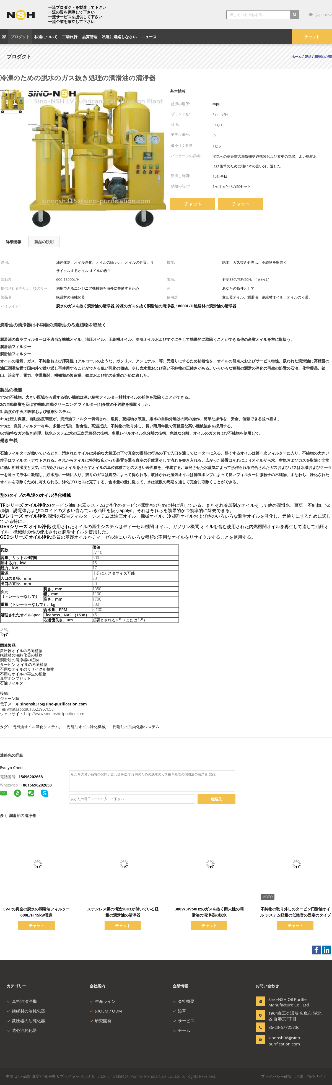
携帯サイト (316, 1076)
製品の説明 (44, 241)
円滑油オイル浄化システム (35, 726)
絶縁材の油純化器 (26, 1011)
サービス (183, 1020)
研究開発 (100, 1020)
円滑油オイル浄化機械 (86, 726)
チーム (181, 1030)
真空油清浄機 (22, 1001)
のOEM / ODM (106, 1011)
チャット (312, 36)
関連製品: (8, 645)
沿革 (179, 1011)
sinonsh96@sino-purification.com (284, 1041)
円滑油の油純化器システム (136, 726)
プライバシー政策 (276, 1076)
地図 (299, 1076)
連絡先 (216, 798)
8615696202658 (37, 785)
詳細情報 (13, 241)
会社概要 (183, 1001)
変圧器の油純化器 (26, 1020)
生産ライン (103, 1001)
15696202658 (31, 776)
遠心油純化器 (22, 1030)
